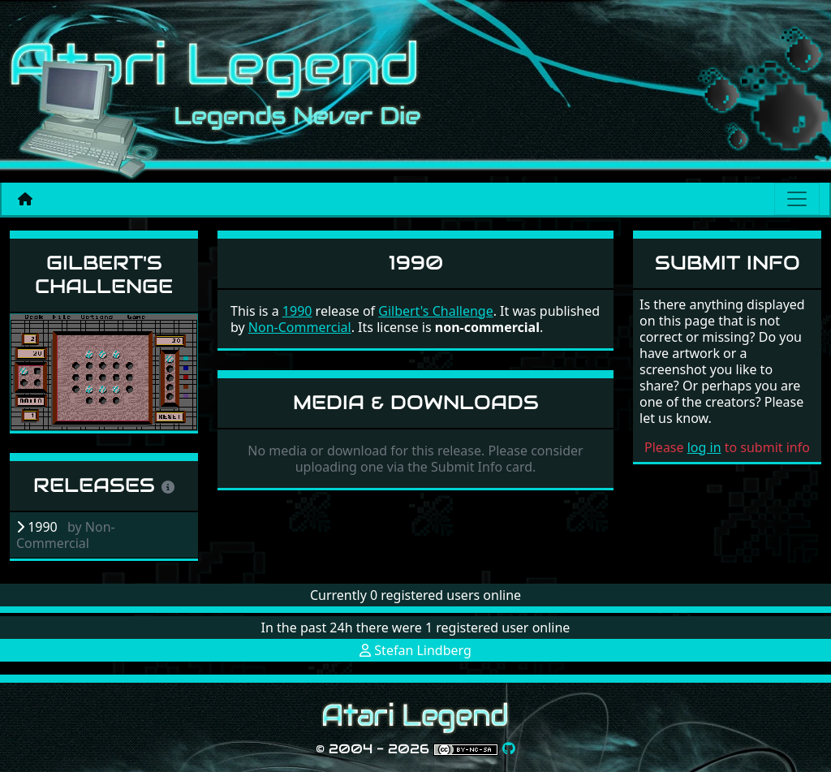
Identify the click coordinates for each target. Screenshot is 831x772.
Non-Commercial (299, 327)
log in (704, 447)
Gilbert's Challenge (104, 274)
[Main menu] (797, 199)
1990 (297, 311)
